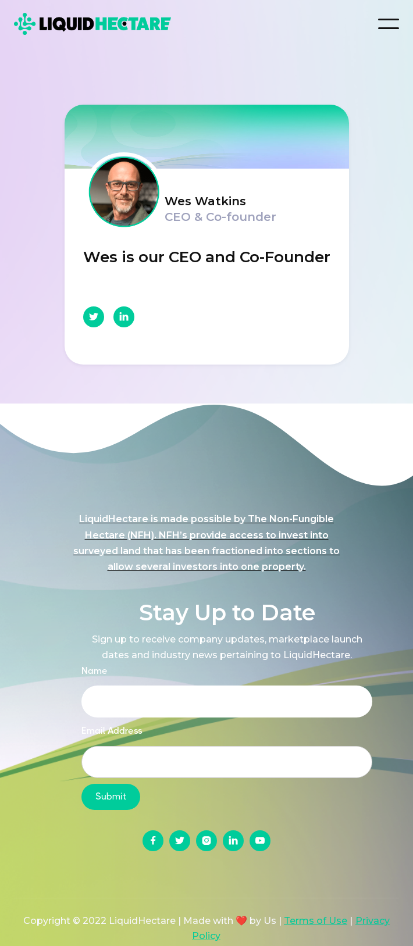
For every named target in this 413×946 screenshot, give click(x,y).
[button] (388, 24)
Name (94, 670)
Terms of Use (315, 920)
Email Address (112, 730)
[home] (101, 23)
